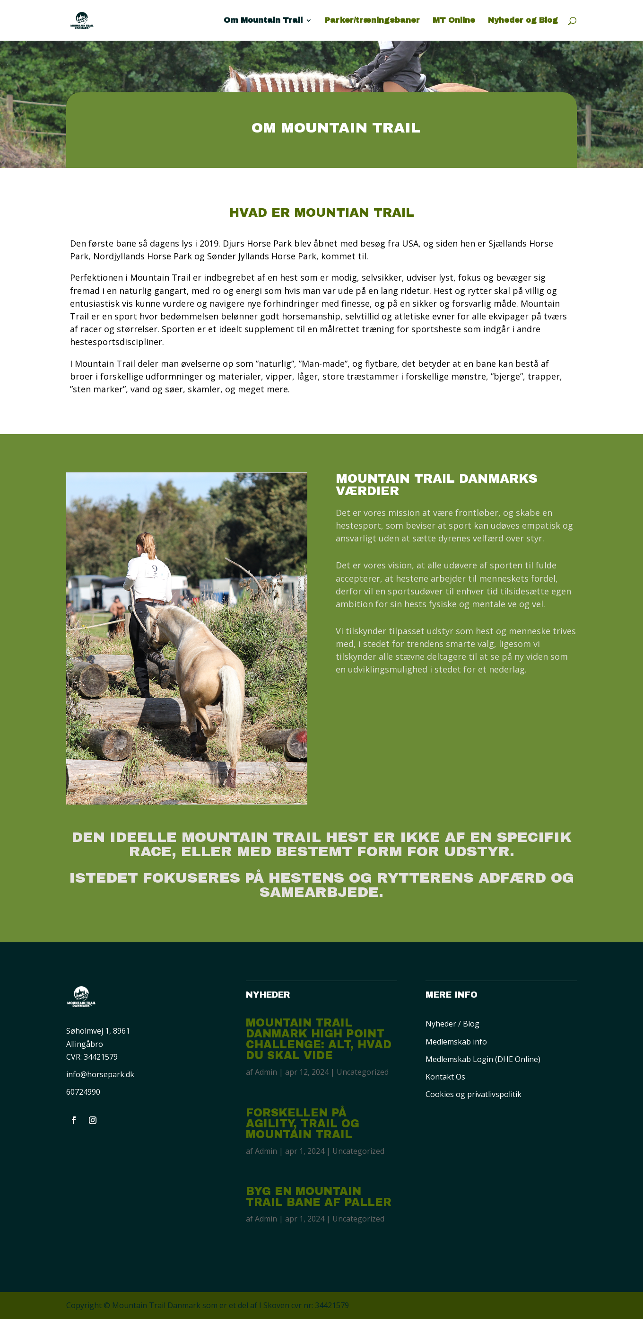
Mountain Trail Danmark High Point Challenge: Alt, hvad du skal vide (318, 1039)
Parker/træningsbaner (372, 20)
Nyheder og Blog (523, 20)
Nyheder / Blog (452, 1023)
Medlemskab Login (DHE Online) (483, 1059)
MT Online (454, 20)
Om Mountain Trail (263, 20)
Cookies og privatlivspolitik (473, 1094)
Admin (266, 1072)
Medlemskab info (456, 1041)
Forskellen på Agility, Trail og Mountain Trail (302, 1124)
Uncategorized (363, 1072)
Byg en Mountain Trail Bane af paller (318, 1197)
